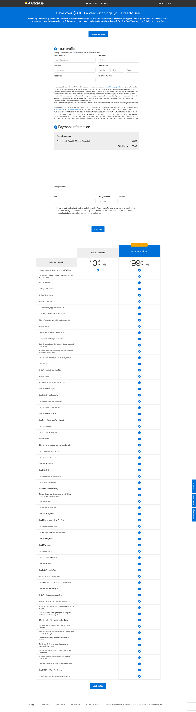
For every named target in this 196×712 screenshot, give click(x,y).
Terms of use (75, 704)
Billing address (60, 187)
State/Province (104, 197)
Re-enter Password (105, 76)
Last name (58, 66)
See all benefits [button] (98, 34)
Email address (59, 56)
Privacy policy (60, 704)
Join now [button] (98, 229)
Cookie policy (45, 704)
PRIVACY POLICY (74, 110)
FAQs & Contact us (92, 704)
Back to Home (164, 3)
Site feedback (194, 500)
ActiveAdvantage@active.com (115, 87)
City (55, 197)
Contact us (194, 486)
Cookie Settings (194, 514)
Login (74, 53)
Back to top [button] (98, 686)
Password (58, 76)
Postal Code (123, 197)
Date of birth (103, 66)
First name (102, 56)
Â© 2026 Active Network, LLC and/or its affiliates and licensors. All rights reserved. (134, 704)
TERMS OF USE (59, 110)
